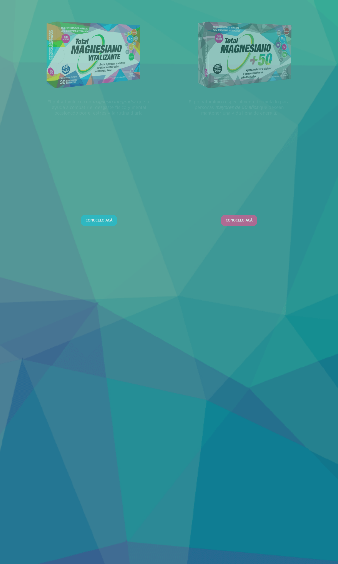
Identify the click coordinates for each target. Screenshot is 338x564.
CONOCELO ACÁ (99, 462)
